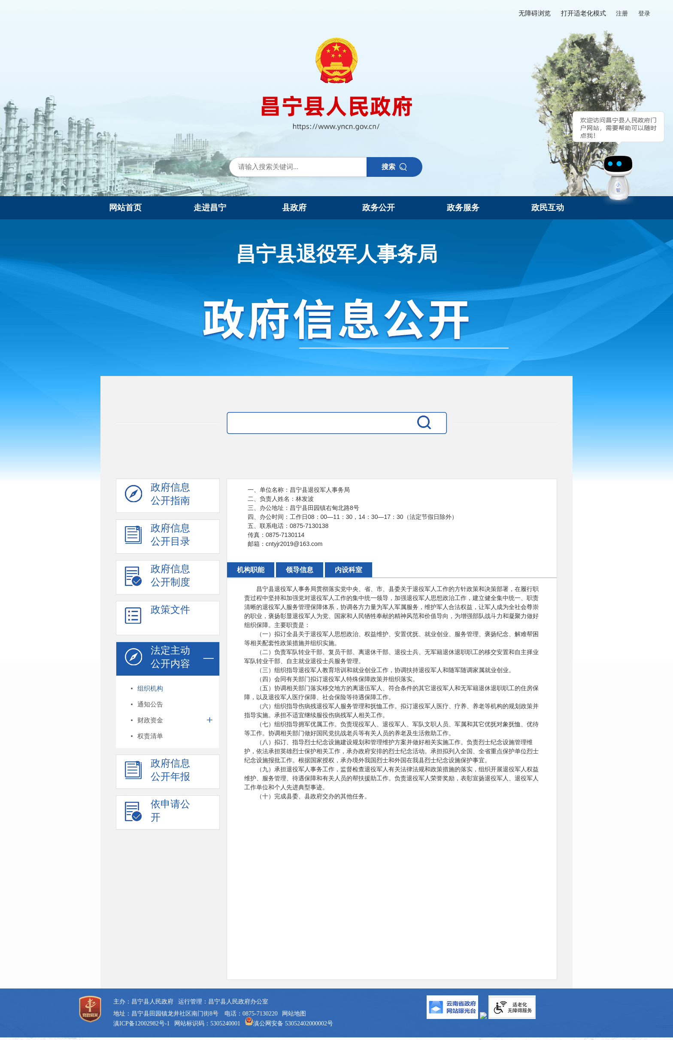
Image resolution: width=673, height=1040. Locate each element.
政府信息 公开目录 (157, 537)
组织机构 (150, 688)
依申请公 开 (157, 813)
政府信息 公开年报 (157, 772)
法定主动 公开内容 (157, 659)
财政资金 (150, 720)
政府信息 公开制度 (157, 577)
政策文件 (157, 618)
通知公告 (150, 704)
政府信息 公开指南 (157, 496)
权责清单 (150, 736)
